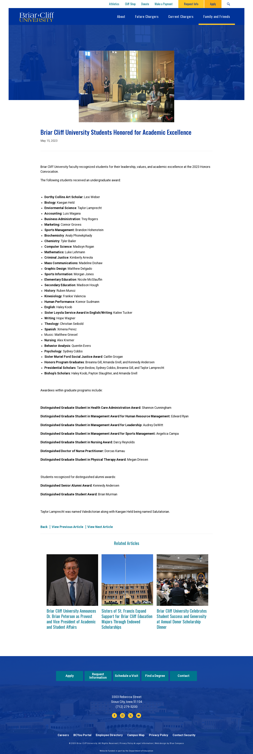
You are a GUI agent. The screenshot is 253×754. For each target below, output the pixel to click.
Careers (63, 735)
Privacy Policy (158, 735)
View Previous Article (67, 527)
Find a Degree (155, 676)
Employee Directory (109, 735)
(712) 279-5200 (127, 707)
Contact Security (184, 735)
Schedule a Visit (126, 676)
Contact (183, 676)
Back (43, 527)
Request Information (98, 675)
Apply (70, 676)
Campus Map (135, 735)
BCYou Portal (82, 735)
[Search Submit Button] (228, 4)
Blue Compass (177, 743)
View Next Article (100, 527)
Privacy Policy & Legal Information (136, 743)
